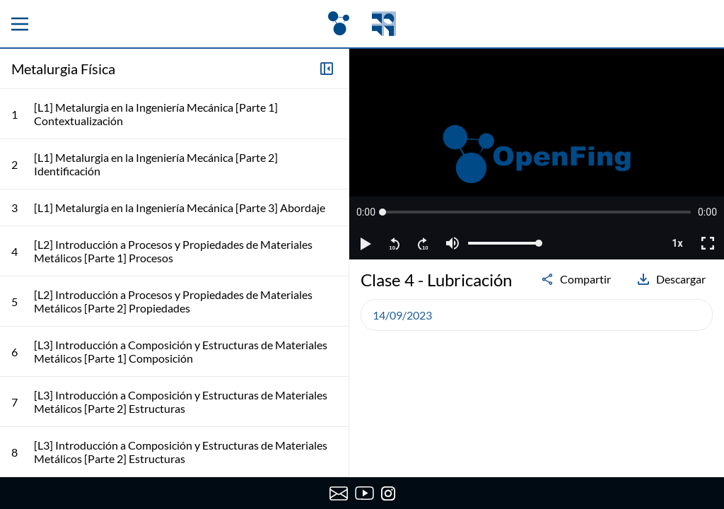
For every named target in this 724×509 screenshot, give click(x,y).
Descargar (671, 279)
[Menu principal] (20, 24)
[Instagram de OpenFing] (388, 493)
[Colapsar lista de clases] (326, 68)
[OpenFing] (362, 23)
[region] (536, 154)
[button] (366, 212)
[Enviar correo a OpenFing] (338, 493)
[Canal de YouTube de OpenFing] (364, 493)
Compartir (575, 279)
